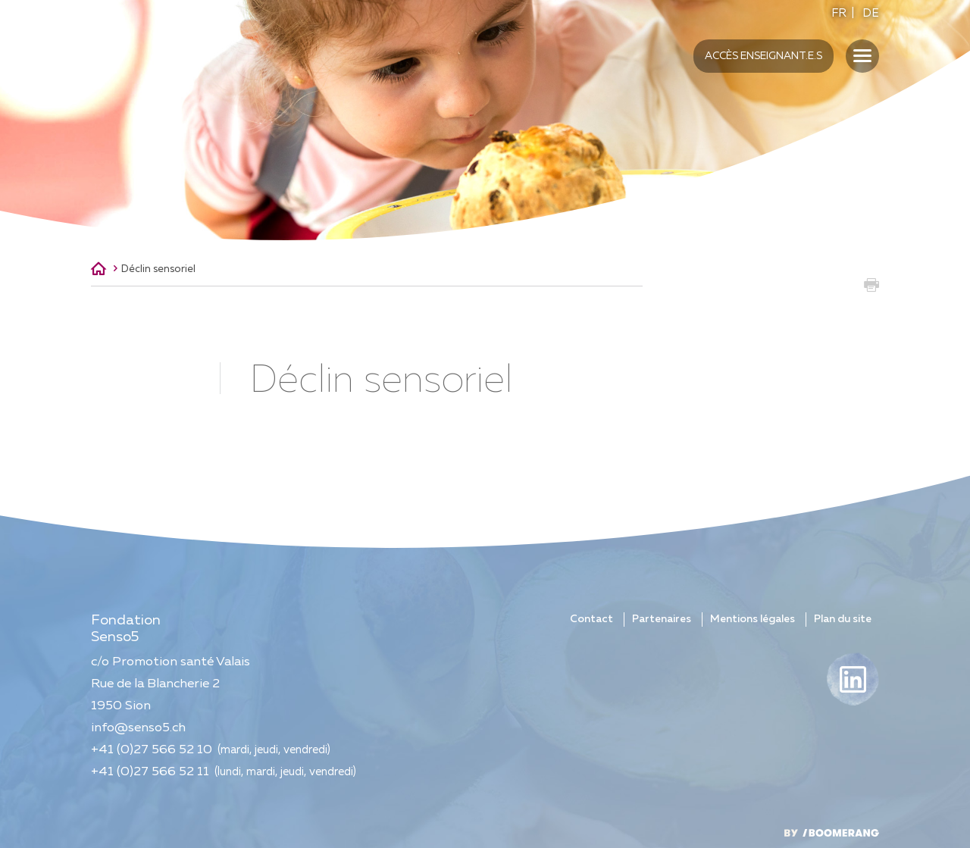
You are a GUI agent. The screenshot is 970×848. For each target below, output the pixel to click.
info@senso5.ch (138, 727)
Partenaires (661, 619)
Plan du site (842, 619)
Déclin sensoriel (158, 269)
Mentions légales (752, 619)
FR (838, 13)
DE (870, 13)
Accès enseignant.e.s (763, 56)
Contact (591, 619)
